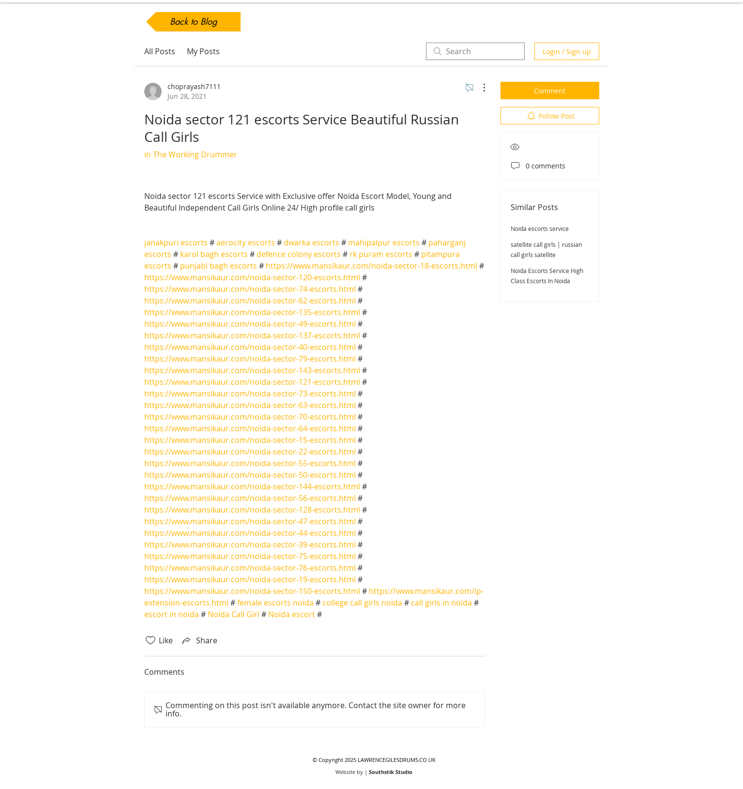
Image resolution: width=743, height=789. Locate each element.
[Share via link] (199, 640)
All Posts (159, 51)
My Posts (203, 51)
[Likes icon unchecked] (150, 640)
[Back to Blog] (193, 21)
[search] (475, 51)
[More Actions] (479, 87)
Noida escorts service (540, 228)
